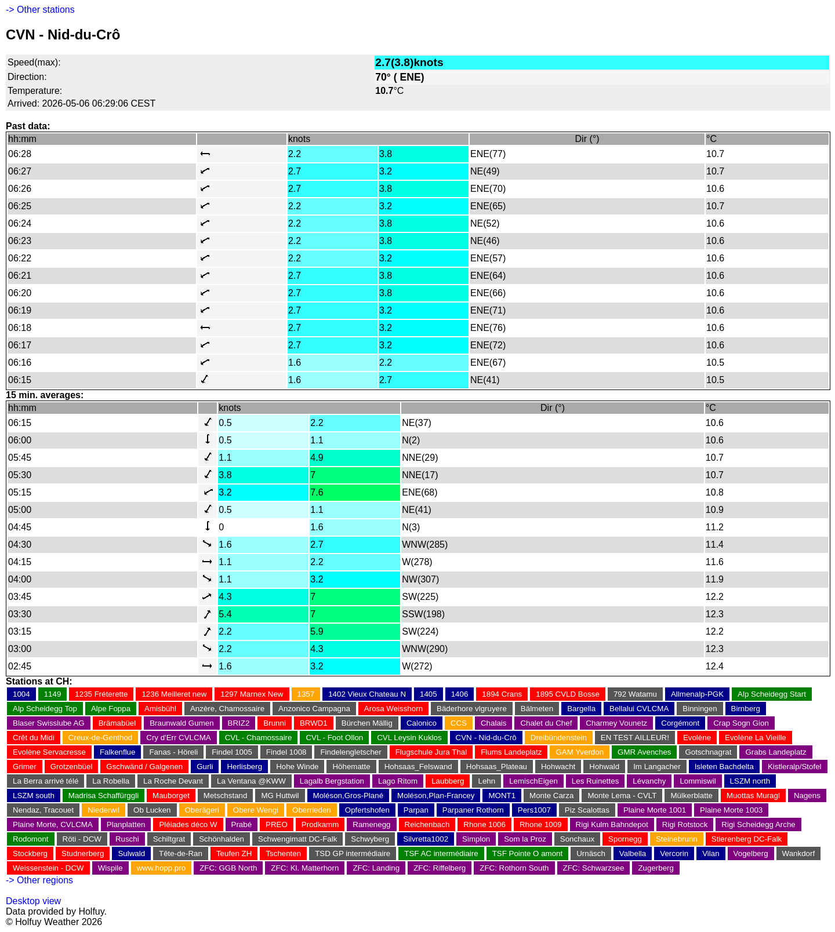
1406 (460, 694)
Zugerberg (656, 868)
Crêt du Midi (34, 737)
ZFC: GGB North (228, 868)
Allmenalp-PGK (697, 694)
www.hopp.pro (161, 868)
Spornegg (625, 839)
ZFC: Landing (376, 868)
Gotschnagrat (708, 752)
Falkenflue (118, 752)
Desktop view (33, 901)
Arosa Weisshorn (393, 708)
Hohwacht (558, 766)
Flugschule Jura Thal (431, 752)
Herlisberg (244, 766)
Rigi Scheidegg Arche (758, 824)
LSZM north (750, 781)
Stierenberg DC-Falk (746, 839)
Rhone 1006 (484, 824)
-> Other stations (40, 9)
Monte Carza (551, 795)
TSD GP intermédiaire (352, 853)
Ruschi (127, 839)
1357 (306, 694)
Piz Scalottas (587, 810)
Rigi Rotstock (685, 824)
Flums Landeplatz (511, 752)
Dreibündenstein (559, 737)
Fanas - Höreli (173, 752)
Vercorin (674, 853)
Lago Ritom (398, 781)
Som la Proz (525, 839)
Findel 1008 (286, 752)
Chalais (493, 723)
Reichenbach (427, 824)
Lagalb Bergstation (332, 781)
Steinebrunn (677, 839)
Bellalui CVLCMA (639, 708)
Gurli (205, 766)
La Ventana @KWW (251, 781)
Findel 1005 (232, 752)
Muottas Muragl (753, 795)
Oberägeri (202, 810)
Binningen (699, 708)
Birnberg (745, 708)
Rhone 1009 (541, 824)
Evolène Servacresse (49, 752)
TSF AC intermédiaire (441, 853)
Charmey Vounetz (616, 723)
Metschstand (226, 795)
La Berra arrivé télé (45, 781)
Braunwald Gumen (181, 723)
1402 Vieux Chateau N (367, 694)
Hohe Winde (297, 766)
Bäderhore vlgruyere (472, 708)
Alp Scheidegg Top (45, 708)
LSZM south (34, 795)
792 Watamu (635, 694)
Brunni (274, 723)
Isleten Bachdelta (724, 766)
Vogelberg (751, 853)
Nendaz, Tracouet (43, 810)
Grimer (25, 766)
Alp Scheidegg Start (772, 694)
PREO (277, 824)
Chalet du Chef (546, 723)
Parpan (416, 810)
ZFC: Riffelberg (439, 868)
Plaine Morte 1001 (654, 810)
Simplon (476, 839)
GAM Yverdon (580, 752)
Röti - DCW (82, 839)
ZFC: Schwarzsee (594, 868)
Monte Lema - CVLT (621, 795)
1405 (428, 694)
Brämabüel (117, 723)
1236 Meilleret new (173, 694)
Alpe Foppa (110, 708)
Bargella (581, 708)
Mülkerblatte (691, 795)
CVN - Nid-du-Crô (486, 737)
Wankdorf (798, 853)
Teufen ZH (234, 853)
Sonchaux (577, 839)
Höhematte (351, 766)
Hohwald (604, 766)
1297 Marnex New (251, 694)
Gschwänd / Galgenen (144, 766)
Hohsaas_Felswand (418, 766)
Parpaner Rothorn (473, 810)
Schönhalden (221, 839)
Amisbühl (160, 708)
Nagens (807, 795)
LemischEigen (533, 781)
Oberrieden (311, 810)
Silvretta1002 (425, 839)
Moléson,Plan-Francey (435, 795)
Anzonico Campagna (314, 708)
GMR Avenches (644, 752)
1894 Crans (502, 694)
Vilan (710, 853)
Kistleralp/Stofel (795, 766)
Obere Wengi (255, 810)
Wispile (110, 868)
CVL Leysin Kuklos (409, 737)
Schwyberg (370, 839)
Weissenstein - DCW (48, 868)
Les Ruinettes (595, 781)
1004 (21, 694)
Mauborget (171, 795)
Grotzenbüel (71, 766)
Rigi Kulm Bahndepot (612, 824)
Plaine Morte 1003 (731, 810)
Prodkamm (320, 824)
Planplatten (126, 824)
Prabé (241, 824)
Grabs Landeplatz (775, 752)
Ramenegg (371, 824)
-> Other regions (39, 880)
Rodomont (31, 839)
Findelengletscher (350, 752)
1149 (52, 694)
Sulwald (131, 853)
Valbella (632, 853)
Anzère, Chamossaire (227, 708)
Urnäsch (590, 853)
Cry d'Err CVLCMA (178, 737)
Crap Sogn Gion (741, 723)
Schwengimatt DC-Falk (297, 839)
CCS (459, 723)
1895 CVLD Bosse (568, 694)
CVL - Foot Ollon (334, 737)
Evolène (697, 737)
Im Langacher (657, 766)
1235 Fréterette (101, 694)
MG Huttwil (280, 795)
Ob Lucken (151, 810)
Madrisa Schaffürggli (103, 795)
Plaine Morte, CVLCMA (53, 824)
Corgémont (680, 723)
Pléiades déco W (188, 824)
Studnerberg (82, 853)
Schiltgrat (169, 839)
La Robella (110, 781)
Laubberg (447, 781)
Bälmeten (537, 708)
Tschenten (283, 853)
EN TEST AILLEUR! (635, 737)
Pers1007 (534, 810)
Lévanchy (649, 781)
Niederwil (103, 810)
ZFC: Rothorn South (514, 868)
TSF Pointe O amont (527, 853)
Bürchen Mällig (367, 723)
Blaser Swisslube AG (49, 723)
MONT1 (501, 795)
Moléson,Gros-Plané (348, 795)
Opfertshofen (367, 810)
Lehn (486, 781)
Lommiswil (698, 781)
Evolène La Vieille (755, 737)
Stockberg (30, 853)
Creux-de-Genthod (100, 737)
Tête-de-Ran (180, 853)
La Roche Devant (173, 781)
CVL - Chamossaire (258, 737)
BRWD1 (314, 723)
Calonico (421, 723)
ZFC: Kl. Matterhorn (305, 868)
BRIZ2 (239, 723)
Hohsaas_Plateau (496, 766)
